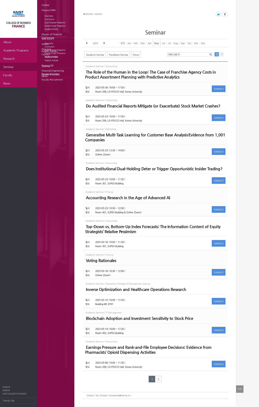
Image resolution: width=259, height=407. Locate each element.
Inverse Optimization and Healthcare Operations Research (136, 289)
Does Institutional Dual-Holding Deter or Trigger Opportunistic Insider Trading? (154, 168)
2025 (96, 43)
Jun (163, 43)
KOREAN (6, 390)
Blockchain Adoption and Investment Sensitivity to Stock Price (139, 318)
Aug (176, 43)
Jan (129, 43)
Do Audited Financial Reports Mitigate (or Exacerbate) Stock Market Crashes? (153, 106)
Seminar (46, 66)
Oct (189, 43)
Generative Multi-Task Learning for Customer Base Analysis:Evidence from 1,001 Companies (155, 137)
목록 (217, 54)
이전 (87, 43)
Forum (136, 54)
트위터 (219, 14)
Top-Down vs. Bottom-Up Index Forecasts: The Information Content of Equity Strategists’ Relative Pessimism (152, 229)
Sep (183, 43)
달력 (222, 54)
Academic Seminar (95, 54)
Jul (169, 43)
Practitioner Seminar (118, 54)
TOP (239, 389)
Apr (149, 43)
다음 (104, 43)
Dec (203, 43)
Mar (142, 43)
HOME (84, 14)
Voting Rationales (101, 260)
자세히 (219, 89)
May (156, 43)
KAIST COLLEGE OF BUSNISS (14, 394)
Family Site (9, 400)
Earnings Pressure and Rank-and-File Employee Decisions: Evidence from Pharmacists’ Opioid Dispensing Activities (148, 350)
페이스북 (225, 14)
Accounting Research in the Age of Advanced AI (128, 197)
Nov (196, 43)
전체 (122, 43)
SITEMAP (6, 387)
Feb (136, 43)
